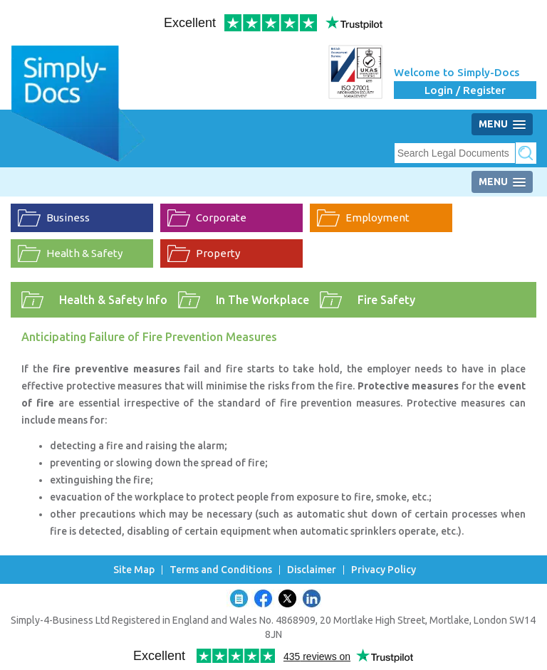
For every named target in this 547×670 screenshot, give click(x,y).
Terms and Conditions (221, 570)
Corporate (221, 217)
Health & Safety (84, 253)
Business (68, 217)
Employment (377, 217)
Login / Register (465, 90)
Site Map (134, 570)
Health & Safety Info (113, 299)
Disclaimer (311, 570)
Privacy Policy (383, 570)
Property (218, 253)
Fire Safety (386, 299)
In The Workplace (262, 299)
